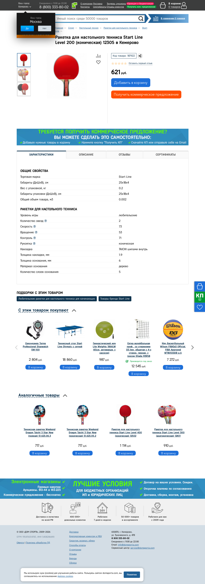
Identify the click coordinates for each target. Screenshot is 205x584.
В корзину (35, 367)
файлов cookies (65, 576)
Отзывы (73, 554)
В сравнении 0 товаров (173, 18)
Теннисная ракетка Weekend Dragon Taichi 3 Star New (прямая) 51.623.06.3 (39, 432)
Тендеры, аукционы (116, 3)
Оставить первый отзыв (140, 63)
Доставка (97, 3)
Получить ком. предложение (141, 7)
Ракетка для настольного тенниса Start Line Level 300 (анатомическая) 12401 (168, 432)
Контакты (85, 7)
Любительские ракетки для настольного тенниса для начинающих (56, 298)
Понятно (132, 574)
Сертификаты (99, 7)
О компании (86, 3)
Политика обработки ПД (38, 542)
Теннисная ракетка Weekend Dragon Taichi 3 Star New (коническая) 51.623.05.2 (82, 432)
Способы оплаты (77, 545)
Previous (16, 347)
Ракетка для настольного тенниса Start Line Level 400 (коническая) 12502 (125, 432)
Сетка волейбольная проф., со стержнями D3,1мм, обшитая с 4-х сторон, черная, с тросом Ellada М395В (138, 350)
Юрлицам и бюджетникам (140, 3)
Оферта (20, 542)
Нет (44, 28)
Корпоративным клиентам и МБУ (85, 536)
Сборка (73, 563)
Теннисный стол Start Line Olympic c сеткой (70, 345)
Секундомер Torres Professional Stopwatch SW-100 (35, 346)
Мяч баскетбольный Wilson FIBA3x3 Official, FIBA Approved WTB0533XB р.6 (173, 348)
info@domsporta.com (128, 545)
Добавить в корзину (130, 83)
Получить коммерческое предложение (146, 94)
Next (192, 347)
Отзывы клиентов (115, 7)
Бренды (73, 558)
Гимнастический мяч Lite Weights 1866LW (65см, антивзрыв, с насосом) (104, 348)
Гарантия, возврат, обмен (82, 541)
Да (27, 28)
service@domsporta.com (142, 548)
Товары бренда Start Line (115, 298)
